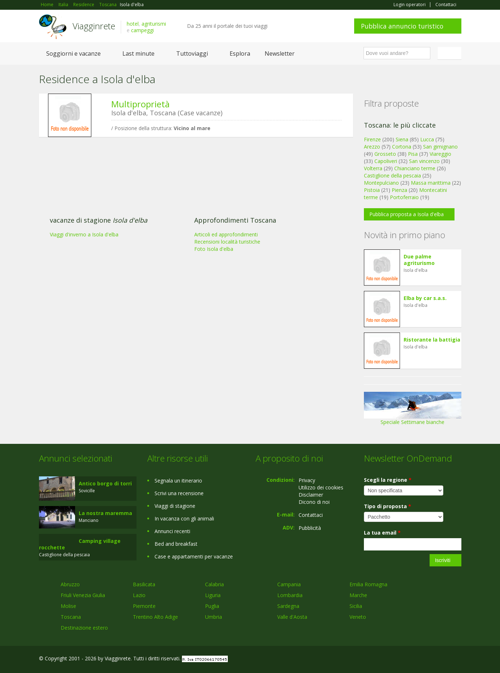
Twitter (440, 659)
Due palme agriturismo (419, 259)
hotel (133, 23)
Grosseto (385, 153)
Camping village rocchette (80, 544)
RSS (457, 659)
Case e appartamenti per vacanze (194, 556)
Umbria (213, 616)
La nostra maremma (105, 513)
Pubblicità (310, 527)
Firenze (372, 139)
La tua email (382, 532)
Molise (68, 606)
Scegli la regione (388, 479)
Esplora (240, 53)
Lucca (427, 139)
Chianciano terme (414, 168)
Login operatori (410, 4)
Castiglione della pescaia (392, 175)
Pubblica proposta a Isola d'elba (406, 214)
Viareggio (440, 153)
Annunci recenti (172, 531)
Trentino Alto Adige (155, 616)
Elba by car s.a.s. (425, 298)
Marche (358, 595)
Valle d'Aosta (292, 616)
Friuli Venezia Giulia (83, 595)
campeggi (142, 30)
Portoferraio (404, 197)
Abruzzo (70, 584)
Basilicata (144, 584)
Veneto (357, 616)
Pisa (413, 153)
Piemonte (144, 606)
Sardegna (288, 606)
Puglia (212, 606)
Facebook (407, 659)
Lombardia (290, 595)
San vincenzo (424, 161)
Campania (289, 584)
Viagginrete (94, 26)
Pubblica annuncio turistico (402, 26)
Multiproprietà (140, 104)
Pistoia (372, 190)
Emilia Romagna (368, 584)
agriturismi (154, 23)
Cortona (401, 146)
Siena (402, 139)
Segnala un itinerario (178, 480)
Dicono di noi (314, 501)
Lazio (139, 595)
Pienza (399, 190)
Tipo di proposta (387, 506)
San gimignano (440, 146)
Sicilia (355, 606)
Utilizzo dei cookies (321, 487)
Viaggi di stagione (175, 505)
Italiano (450, 53)
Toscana (71, 616)
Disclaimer (311, 494)
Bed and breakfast (176, 543)
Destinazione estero (84, 627)
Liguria (213, 595)
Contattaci (445, 4)
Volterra (373, 168)
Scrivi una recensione (179, 493)
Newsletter (280, 53)
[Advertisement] (190, 198)
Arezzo (372, 146)
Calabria (214, 584)
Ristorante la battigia (432, 339)
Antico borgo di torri (105, 483)
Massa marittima (431, 182)
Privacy (307, 480)
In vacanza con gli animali (184, 518)
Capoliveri (385, 161)
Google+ (422, 659)
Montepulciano (381, 182)
